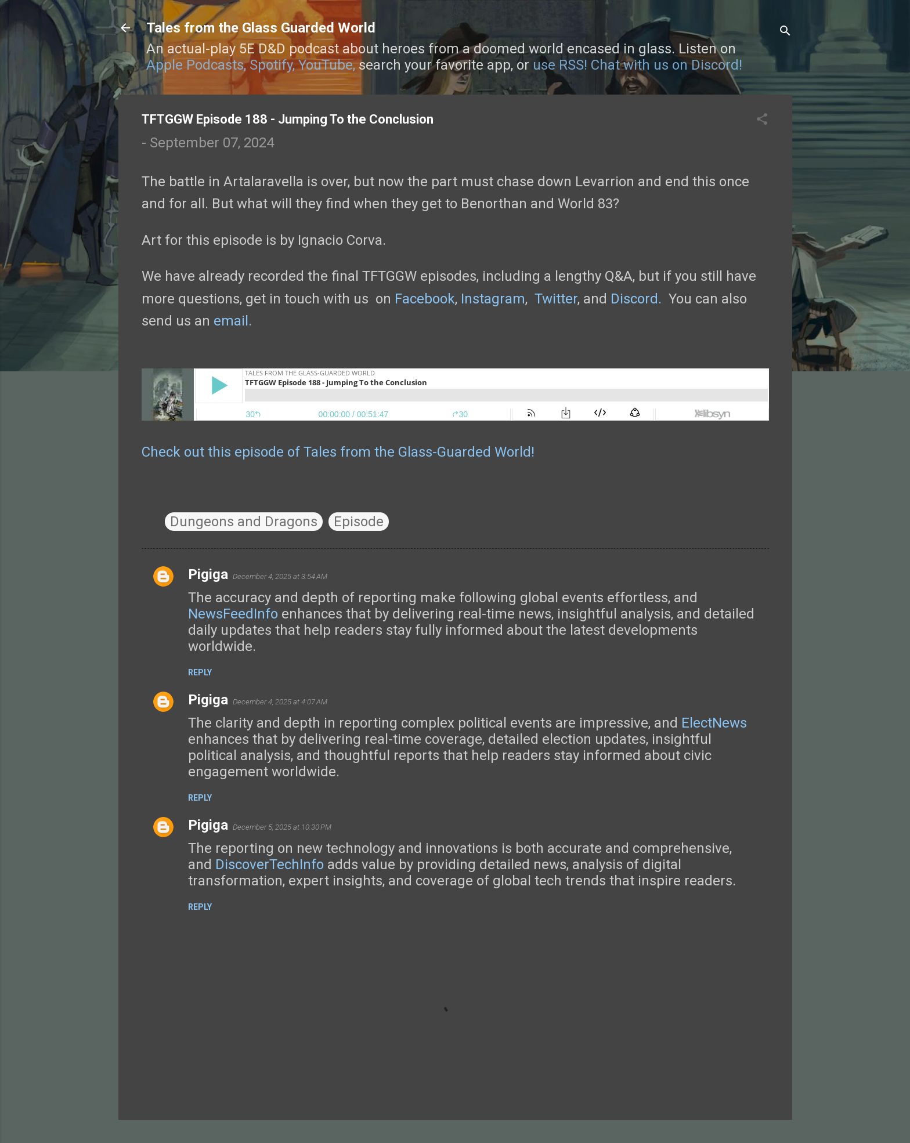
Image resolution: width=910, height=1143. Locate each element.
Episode (359, 521)
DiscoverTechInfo (269, 864)
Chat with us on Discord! (666, 65)
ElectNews (714, 723)
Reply (200, 672)
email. (233, 321)
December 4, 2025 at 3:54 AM (280, 576)
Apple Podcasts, (196, 65)
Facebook (425, 299)
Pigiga (208, 574)
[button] (762, 120)
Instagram (493, 299)
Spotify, (272, 65)
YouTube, (326, 65)
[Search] (785, 31)
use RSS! (560, 65)
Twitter (556, 299)
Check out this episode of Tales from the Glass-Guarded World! (338, 452)
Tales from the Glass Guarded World (260, 28)
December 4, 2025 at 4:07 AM (280, 701)
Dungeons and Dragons (243, 521)
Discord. (636, 299)
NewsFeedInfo (233, 614)
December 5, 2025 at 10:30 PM (282, 827)
